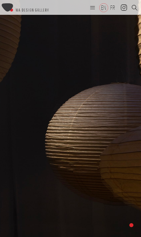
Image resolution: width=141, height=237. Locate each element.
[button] (92, 7)
